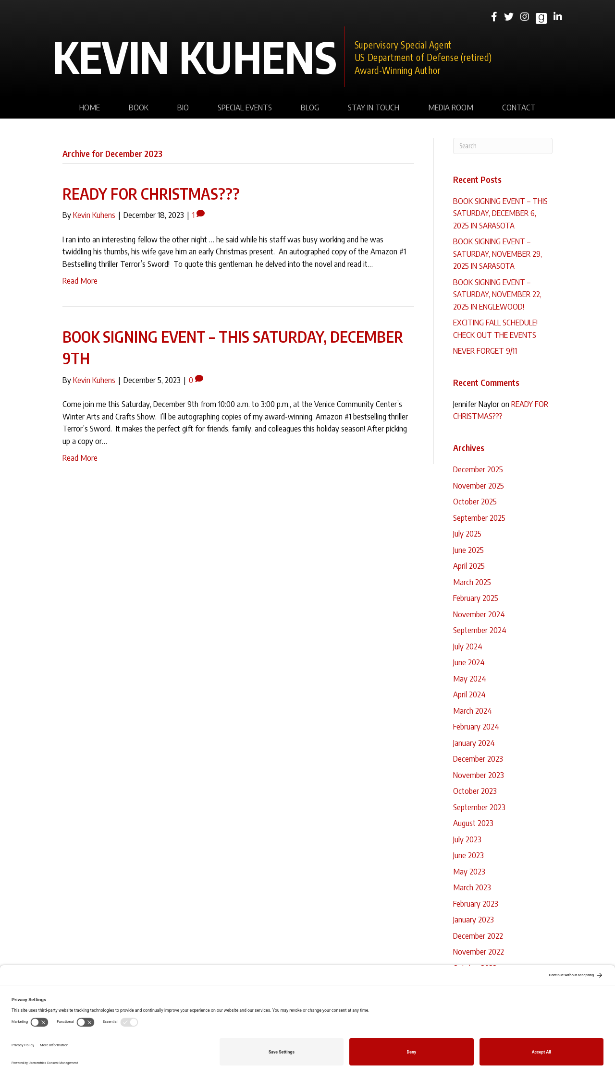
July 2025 (467, 533)
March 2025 (472, 581)
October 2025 (475, 501)
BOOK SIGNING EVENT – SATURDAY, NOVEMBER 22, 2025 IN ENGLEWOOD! (497, 293)
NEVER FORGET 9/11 (485, 350)
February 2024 (476, 726)
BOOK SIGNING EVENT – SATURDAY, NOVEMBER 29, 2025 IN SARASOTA (497, 253)
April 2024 (469, 694)
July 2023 (467, 839)
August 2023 (473, 822)
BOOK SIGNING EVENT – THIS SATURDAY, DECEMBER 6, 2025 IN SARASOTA (500, 212)
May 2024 (469, 678)
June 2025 (468, 549)
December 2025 (478, 469)
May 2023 (469, 871)
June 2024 (469, 662)
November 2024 (479, 614)
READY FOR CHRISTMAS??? (151, 193)
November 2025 (478, 485)
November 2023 (478, 774)
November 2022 (478, 951)
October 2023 (475, 790)
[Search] (503, 146)
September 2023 (479, 807)
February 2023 (475, 903)
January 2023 (473, 919)
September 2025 (479, 517)
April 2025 (469, 565)
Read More (80, 280)
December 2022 (478, 935)
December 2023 (478, 758)
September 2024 (479, 629)
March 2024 (472, 710)
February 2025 (475, 597)
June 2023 (468, 855)
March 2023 (472, 887)
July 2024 (467, 646)
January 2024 (474, 742)
